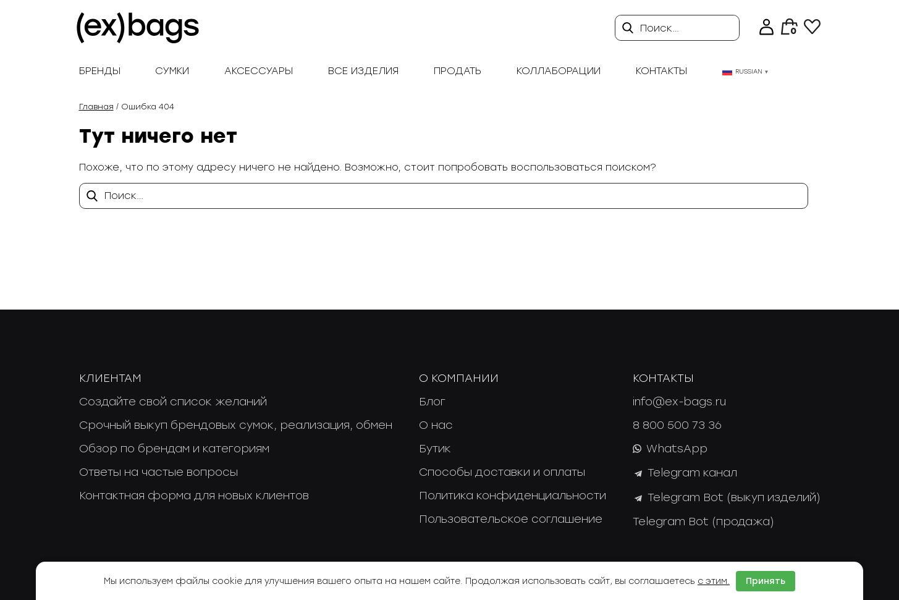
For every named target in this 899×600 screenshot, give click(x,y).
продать (457, 71)
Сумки (172, 71)
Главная (96, 106)
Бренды (99, 71)
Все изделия (363, 71)
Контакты (661, 71)
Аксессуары (258, 71)
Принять (765, 581)
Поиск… (659, 28)
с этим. (714, 581)
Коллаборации (559, 71)
